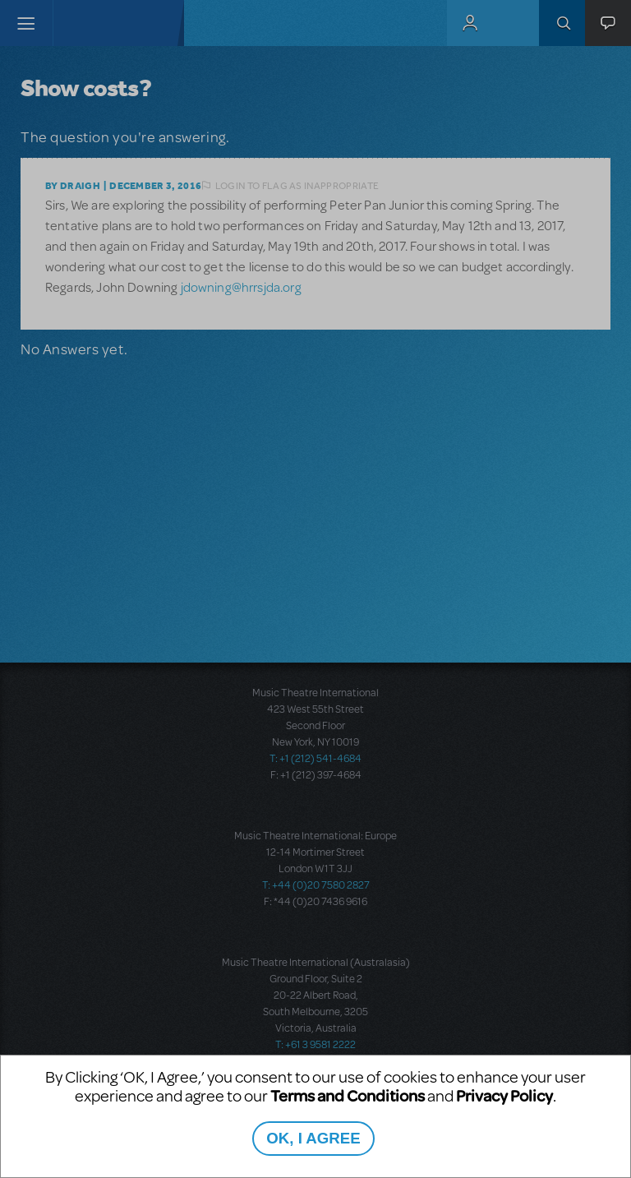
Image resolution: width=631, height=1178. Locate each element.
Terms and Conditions (347, 1095)
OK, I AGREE (313, 1138)
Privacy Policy (504, 1095)
